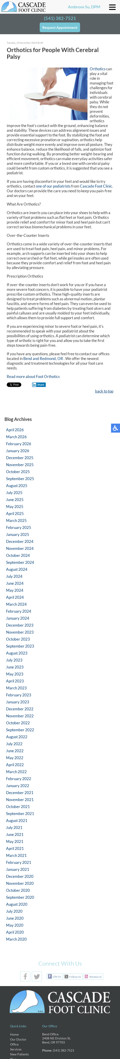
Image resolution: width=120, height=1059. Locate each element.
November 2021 (20, 799)
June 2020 (15, 918)
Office (14, 1044)
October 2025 (18, 471)
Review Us (95, 976)
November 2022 (20, 716)
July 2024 (14, 576)
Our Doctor (18, 1039)
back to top (104, 391)
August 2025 (16, 485)
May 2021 (14, 841)
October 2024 (18, 555)
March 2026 (16, 436)
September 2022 (20, 729)
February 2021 (18, 862)
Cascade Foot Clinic (96, 186)
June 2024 (15, 583)
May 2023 (14, 674)
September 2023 (20, 646)
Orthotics (98, 69)
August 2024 (16, 569)
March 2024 (16, 604)
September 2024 (20, 562)
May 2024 (14, 590)
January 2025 (17, 534)
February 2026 (18, 443)
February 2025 (18, 527)
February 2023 (18, 695)
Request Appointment (59, 27)
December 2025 (19, 457)
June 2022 (15, 750)
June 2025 (15, 499)
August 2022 (16, 736)
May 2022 (14, 757)
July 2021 (14, 827)
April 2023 (15, 681)
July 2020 (14, 911)
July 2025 (14, 492)
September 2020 (20, 897)
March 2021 (16, 855)
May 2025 (14, 506)
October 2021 (18, 806)
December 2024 (19, 541)
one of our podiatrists (53, 186)
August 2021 (16, 820)
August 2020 (16, 904)
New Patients (19, 1054)
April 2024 (15, 597)
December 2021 (19, 792)
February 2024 (18, 611)
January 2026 (17, 450)
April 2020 (15, 932)
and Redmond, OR (48, 359)
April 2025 (15, 513)
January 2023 (17, 702)
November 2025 (20, 464)
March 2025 (16, 520)
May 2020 (14, 925)
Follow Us (75, 976)
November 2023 (20, 632)
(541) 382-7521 (60, 18)
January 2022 (17, 785)
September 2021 (20, 813)
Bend (27, 359)
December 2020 (19, 876)
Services (16, 1049)
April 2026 (15, 429)
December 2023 (19, 625)
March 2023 (16, 688)
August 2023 (16, 653)
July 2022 (14, 743)
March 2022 (16, 771)
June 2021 (15, 834)
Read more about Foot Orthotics (33, 377)
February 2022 (18, 778)
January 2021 (17, 869)
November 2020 (20, 883)
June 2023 (15, 667)
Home (14, 1034)
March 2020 (16, 939)
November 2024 (20, 548)
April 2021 (15, 848)
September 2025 (20, 478)
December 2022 (19, 709)
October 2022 (18, 722)
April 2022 (15, 764)
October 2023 (18, 639)
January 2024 (17, 618)
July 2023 (14, 660)
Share (38, 385)
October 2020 (18, 890)
